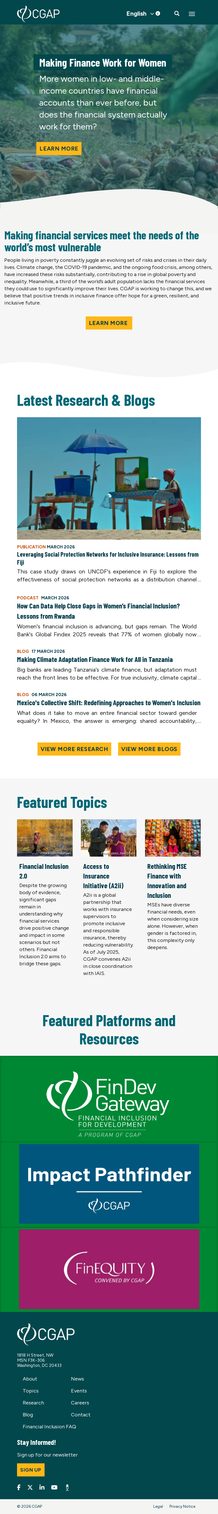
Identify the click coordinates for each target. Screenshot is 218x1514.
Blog (28, 1415)
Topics (31, 1391)
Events (79, 1391)
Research (33, 1403)
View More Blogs (149, 749)
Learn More (109, 323)
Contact (81, 1415)
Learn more (58, 148)
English (136, 13)
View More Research (74, 749)
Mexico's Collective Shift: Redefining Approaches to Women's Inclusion (108, 702)
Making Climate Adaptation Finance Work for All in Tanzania (95, 659)
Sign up (30, 1470)
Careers (80, 1403)
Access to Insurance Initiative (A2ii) (103, 876)
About (30, 1379)
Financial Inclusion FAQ (49, 1427)
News (77, 1379)
